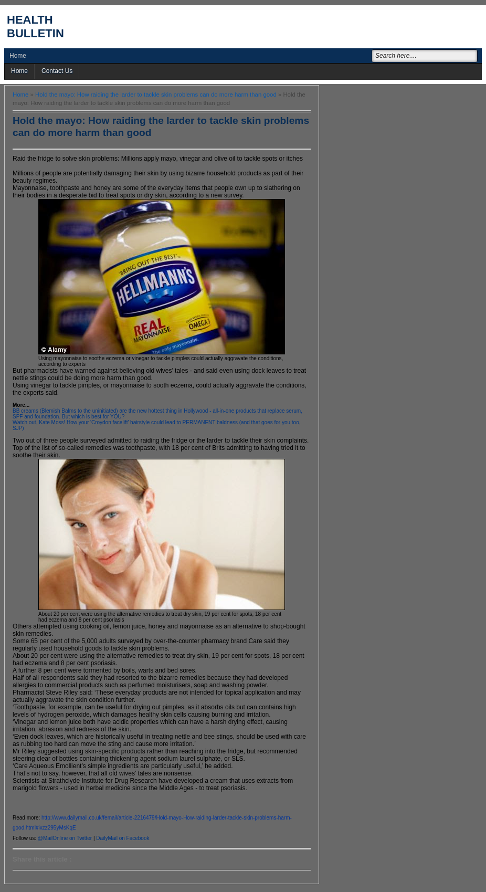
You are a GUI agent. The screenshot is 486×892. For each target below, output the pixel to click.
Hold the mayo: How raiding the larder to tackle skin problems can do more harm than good (156, 94)
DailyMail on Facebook (122, 838)
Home (17, 55)
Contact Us (56, 71)
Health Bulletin (35, 26)
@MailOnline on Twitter (65, 838)
